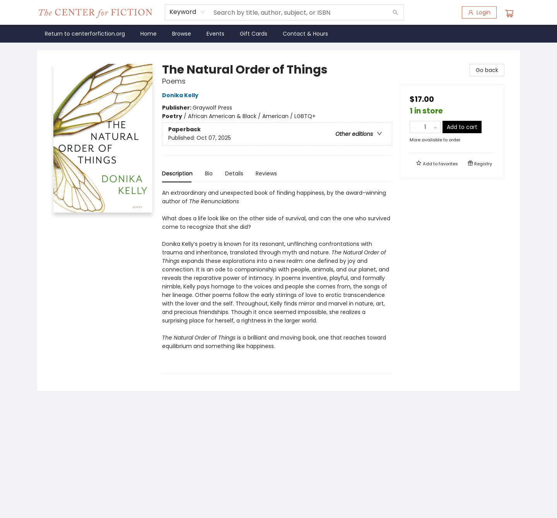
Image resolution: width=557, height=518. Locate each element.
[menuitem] (85, 34)
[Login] (479, 12)
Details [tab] (234, 173)
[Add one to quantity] (435, 127)
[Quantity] (425, 127)
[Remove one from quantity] (415, 127)
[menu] (278, 34)
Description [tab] (177, 173)
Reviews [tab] (266, 173)
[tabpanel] (277, 281)
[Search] (395, 12)
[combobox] (187, 12)
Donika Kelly (181, 95)
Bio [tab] (209, 173)
